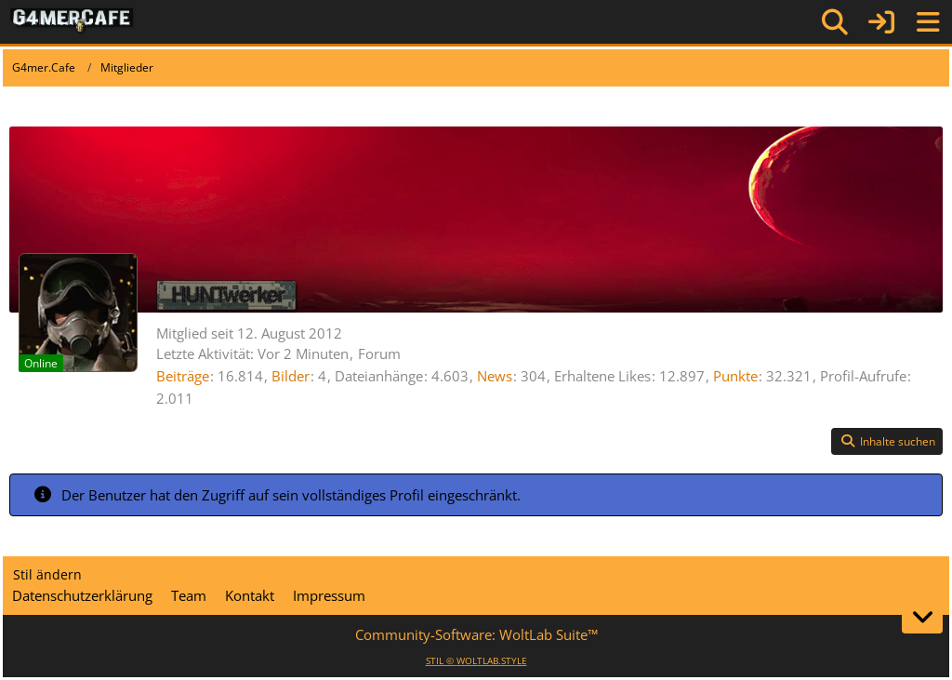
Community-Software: (476, 634)
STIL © (476, 660)
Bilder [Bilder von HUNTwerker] (290, 376)
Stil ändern (47, 574)
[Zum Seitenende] (922, 616)
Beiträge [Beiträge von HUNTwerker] (182, 376)
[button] (887, 442)
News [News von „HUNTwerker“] (494, 376)
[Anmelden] (881, 22)
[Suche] (834, 22)
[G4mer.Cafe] (72, 21)
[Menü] (927, 22)
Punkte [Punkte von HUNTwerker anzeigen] (735, 376)
